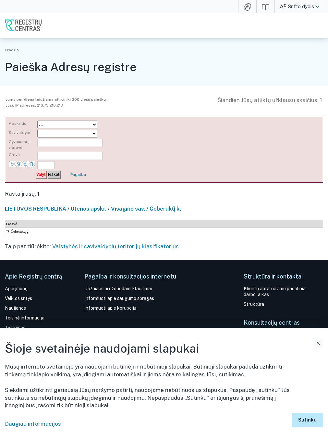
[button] (317, 6)
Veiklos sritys (18, 298)
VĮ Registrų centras (23, 25)
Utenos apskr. (88, 208)
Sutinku (307, 419)
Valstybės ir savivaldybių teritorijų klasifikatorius (115, 246)
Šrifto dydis (301, 6)
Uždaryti (318, 343)
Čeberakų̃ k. (165, 208)
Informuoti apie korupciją (110, 308)
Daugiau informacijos (33, 424)
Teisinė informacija (24, 317)
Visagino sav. (128, 208)
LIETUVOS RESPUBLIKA (35, 208)
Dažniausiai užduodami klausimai (118, 288)
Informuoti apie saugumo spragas (119, 298)
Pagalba (78, 174)
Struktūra (254, 304)
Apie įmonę (16, 288)
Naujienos (15, 308)
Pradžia (12, 50)
